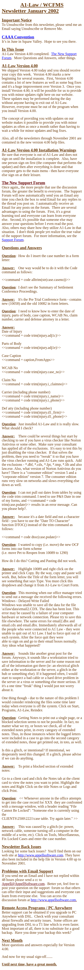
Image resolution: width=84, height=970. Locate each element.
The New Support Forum (23, 183)
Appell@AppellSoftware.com (23, 884)
